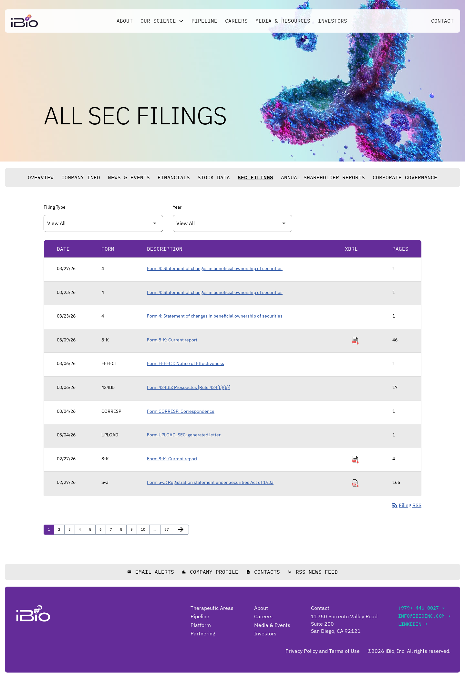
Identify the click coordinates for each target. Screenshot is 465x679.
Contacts (263, 572)
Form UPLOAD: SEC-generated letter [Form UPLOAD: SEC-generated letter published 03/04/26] (184, 435)
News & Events (129, 177)
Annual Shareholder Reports (323, 177)
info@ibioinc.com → (424, 616)
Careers (236, 21)
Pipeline (204, 21)
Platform (201, 625)
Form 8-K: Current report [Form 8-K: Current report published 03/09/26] (172, 340)
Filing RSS (406, 505)
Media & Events (272, 625)
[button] (162, 21)
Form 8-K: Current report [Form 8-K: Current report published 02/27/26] (172, 459)
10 (144, 529)
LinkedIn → (412, 624)
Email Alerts (150, 572)
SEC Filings (255, 177)
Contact (442, 21)
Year (177, 207)
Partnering (203, 634)
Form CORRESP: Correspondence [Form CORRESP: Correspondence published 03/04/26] (180, 411)
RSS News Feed (313, 572)
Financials (174, 177)
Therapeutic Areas (212, 608)
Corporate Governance (405, 177)
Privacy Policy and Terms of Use (322, 651)
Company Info (80, 177)
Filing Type (55, 207)
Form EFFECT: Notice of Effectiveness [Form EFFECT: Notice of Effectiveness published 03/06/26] (185, 363)
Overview (41, 177)
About (125, 21)
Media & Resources (282, 21)
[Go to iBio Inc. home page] (24, 21)
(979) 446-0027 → (421, 608)
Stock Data (214, 177)
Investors (332, 21)
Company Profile (210, 572)
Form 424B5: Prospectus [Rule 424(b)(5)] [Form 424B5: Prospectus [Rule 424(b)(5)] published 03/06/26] (188, 387)
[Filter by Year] (232, 223)
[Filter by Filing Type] (103, 223)
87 (168, 529)
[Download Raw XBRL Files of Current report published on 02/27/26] (355, 460)
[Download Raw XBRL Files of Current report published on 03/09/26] (355, 341)
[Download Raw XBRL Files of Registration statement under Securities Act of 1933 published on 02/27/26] (355, 483)
